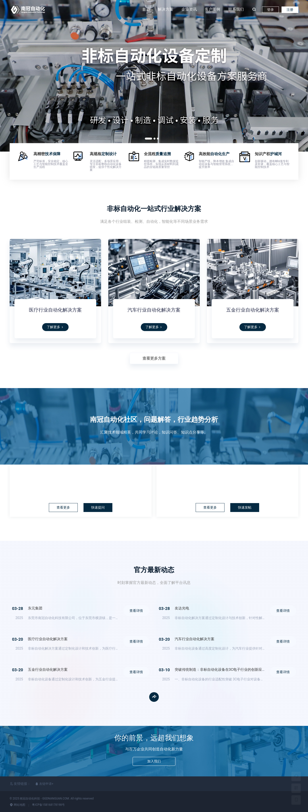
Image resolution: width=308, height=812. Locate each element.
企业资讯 (189, 9)
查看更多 (62, 507)
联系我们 (236, 9)
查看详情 (132, 612)
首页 (146, 9)
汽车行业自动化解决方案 (154, 310)
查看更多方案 (154, 358)
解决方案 (165, 9)
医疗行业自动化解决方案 (55, 310)
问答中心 (80, 477)
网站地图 (17, 804)
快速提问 (99, 507)
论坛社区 (227, 477)
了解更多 (55, 327)
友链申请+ (44, 784)
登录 (270, 10)
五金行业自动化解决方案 (252, 310)
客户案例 (212, 9)
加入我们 (154, 762)
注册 (290, 10)
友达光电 (182, 608)
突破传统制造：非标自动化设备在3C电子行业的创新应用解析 (224, 669)
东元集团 (35, 608)
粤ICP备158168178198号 (48, 804)
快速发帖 (246, 507)
